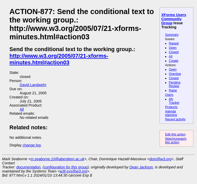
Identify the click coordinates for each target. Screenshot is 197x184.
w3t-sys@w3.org (73, 171)
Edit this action (175, 134)
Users (169, 95)
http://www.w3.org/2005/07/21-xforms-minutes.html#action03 (58, 59)
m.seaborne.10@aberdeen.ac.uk (57, 159)
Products (171, 107)
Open (172, 48)
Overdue (175, 74)
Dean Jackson (141, 167)
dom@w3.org (160, 159)
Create (173, 61)
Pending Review (174, 84)
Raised (174, 43)
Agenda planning (171, 113)
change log (32, 145)
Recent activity (175, 119)
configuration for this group (65, 167)
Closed (174, 52)
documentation (28, 167)
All (170, 56)
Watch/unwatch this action (175, 140)
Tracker (174, 101)
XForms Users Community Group (173, 19)
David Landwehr (33, 85)
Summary (172, 35)
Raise (173, 90)
